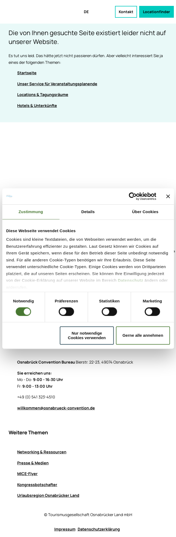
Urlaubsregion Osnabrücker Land (48, 495)
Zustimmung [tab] (31, 211)
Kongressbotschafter (37, 484)
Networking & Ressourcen (41, 451)
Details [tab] (88, 211)
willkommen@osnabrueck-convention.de (56, 407)
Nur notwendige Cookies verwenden (87, 335)
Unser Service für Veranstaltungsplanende (57, 83)
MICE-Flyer (27, 473)
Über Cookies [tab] (145, 211)
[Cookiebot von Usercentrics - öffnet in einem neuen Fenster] (132, 196)
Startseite (27, 72)
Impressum (65, 529)
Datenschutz (130, 280)
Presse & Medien (33, 462)
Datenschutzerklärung (99, 529)
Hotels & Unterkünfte (37, 105)
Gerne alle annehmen (143, 335)
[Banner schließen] (168, 196)
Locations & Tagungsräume (42, 94)
